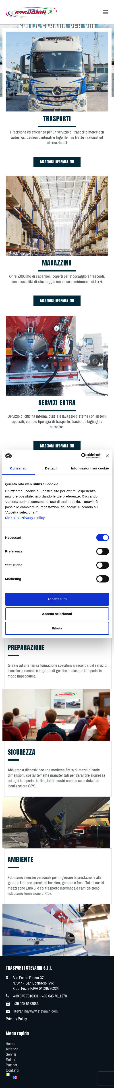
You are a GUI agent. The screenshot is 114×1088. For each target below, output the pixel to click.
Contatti (12, 1070)
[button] (105, 12)
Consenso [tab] (18, 468)
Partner (11, 1065)
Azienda (12, 1049)
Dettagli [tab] (51, 468)
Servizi (11, 1054)
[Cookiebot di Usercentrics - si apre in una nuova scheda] (81, 456)
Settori (11, 1059)
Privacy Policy (16, 1018)
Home (10, 1043)
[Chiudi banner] (107, 455)
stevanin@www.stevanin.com (35, 1011)
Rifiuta (57, 628)
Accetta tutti (57, 599)
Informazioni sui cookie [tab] (90, 468)
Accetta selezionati (57, 614)
